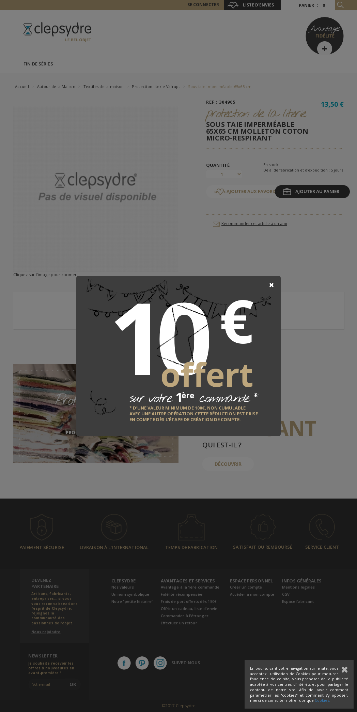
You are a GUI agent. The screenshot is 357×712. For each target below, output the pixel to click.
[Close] (271, 285)
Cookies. (322, 700)
